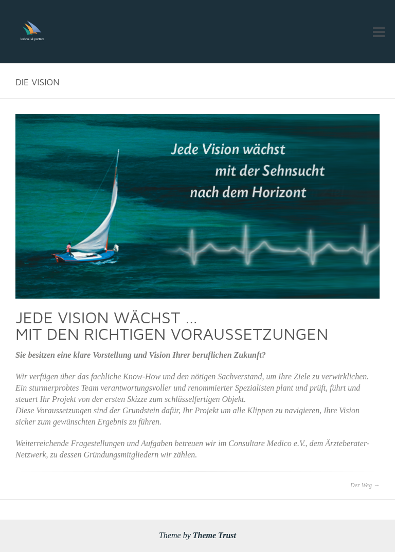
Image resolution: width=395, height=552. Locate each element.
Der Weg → (365, 485)
